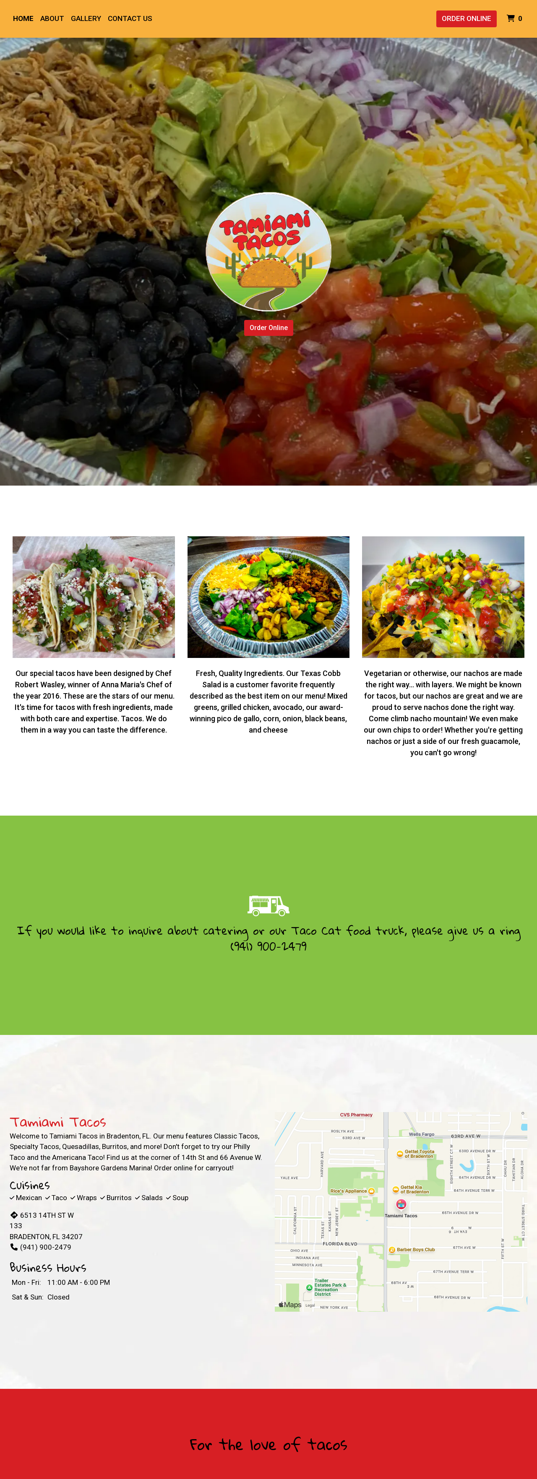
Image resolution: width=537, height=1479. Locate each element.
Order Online (466, 18)
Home (23, 18)
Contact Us (130, 18)
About (52, 18)
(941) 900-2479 (268, 946)
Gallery (86, 18)
